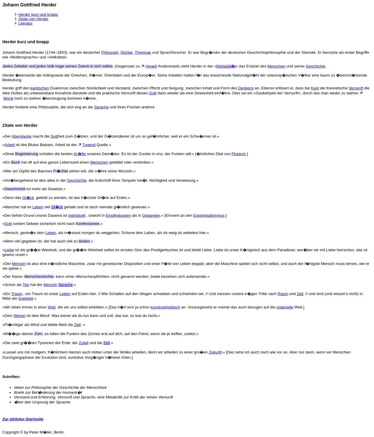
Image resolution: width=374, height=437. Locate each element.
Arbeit (9, 145)
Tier (25, 284)
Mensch (19, 263)
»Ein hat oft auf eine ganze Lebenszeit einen (46, 162)
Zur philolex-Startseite (23, 419)
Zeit (300, 294)
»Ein (6, 294)
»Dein (8, 315)
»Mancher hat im (17, 207)
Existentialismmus (209, 215)
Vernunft (356, 88)
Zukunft (215, 352)
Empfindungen (118, 215)
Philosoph (110, 52)
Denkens (246, 88)
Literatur (25, 23)
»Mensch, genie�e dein (23, 232)
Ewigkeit (26, 298)
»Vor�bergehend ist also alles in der (34, 180)
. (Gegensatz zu (74, 66)
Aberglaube (22, 136)
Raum (283, 294)
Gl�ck (28, 197)
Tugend (89, 145)
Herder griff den (16, 88)
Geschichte (315, 66)
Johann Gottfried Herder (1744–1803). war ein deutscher (51, 52)
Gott (152, 93)
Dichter (127, 52)
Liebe (9, 250)
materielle (284, 307)
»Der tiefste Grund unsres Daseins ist (35, 215)
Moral (8, 98)
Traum (16, 294)
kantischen (39, 88)
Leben (37, 207)
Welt (52, 307)
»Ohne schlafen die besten (38, 154)
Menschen (276, 66)
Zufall (84, 343)
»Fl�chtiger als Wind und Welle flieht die (38, 324)
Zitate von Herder (33, 19)
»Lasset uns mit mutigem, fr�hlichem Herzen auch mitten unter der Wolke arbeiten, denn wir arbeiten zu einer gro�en (105, 352)
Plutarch (238, 154)
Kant (315, 88)
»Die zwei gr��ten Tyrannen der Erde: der (40, 343)
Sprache (101, 107)
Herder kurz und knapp (38, 14)
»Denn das (12, 197)
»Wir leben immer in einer (25, 307)
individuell (76, 215)
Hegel (151, 66)
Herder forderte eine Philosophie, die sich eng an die (48, 107)
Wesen (20, 315)
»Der (7, 136)
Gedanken (151, 215)
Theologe (143, 52)
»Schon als (12, 284)
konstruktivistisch (165, 307)
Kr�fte (80, 154)
